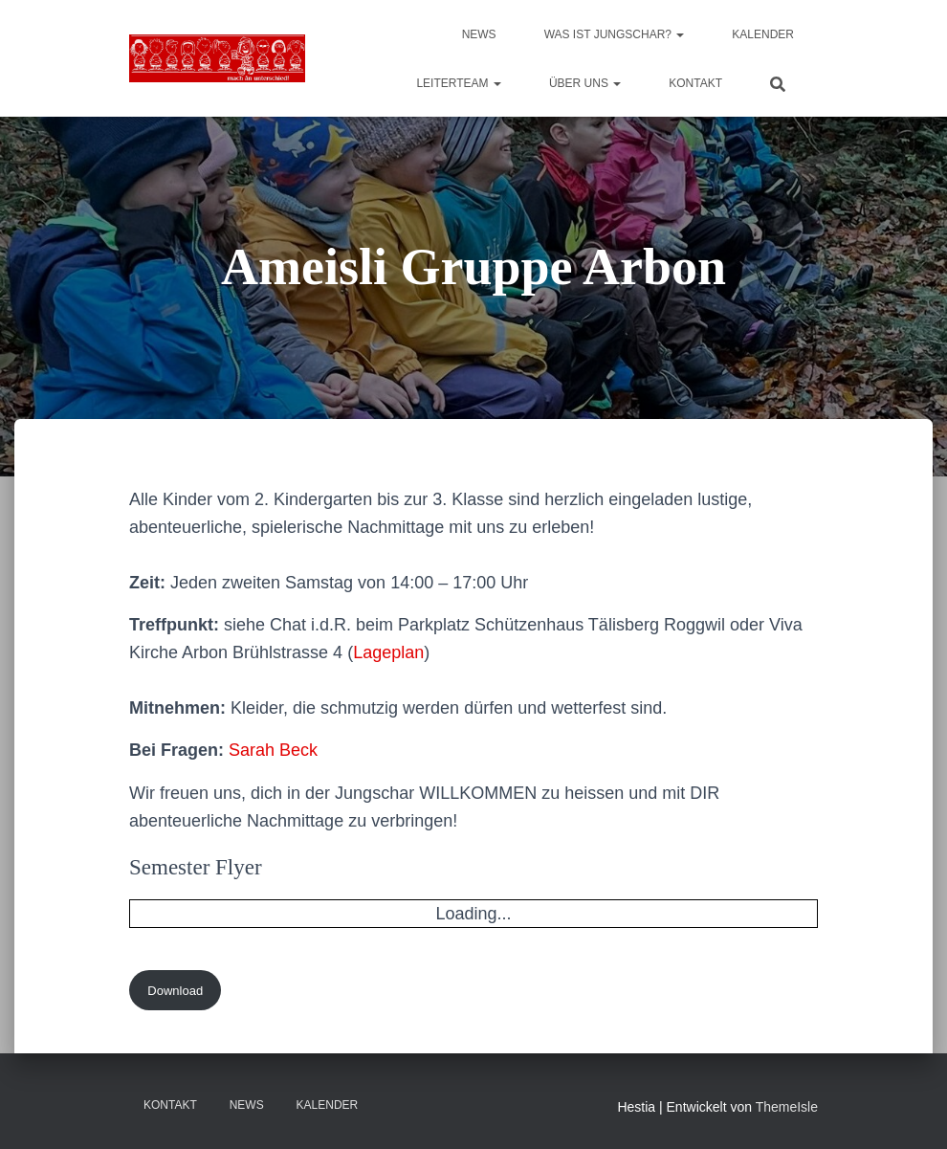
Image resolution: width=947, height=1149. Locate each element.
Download (175, 990)
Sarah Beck (273, 750)
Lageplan (388, 652)
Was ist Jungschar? (614, 34)
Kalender (763, 34)
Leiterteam (458, 83)
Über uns (585, 83)
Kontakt (695, 83)
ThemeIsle (787, 1107)
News (479, 34)
